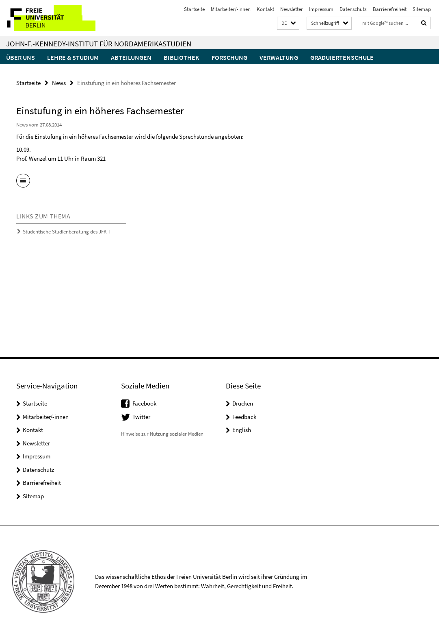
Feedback (244, 417)
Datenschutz (353, 9)
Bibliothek (181, 57)
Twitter (141, 417)
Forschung (229, 57)
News (59, 83)
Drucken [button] (242, 403)
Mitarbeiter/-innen (231, 9)
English (241, 430)
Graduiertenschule (342, 57)
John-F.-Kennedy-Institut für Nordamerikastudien (98, 43)
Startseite (194, 9)
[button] (288, 23)
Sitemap (422, 9)
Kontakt (265, 9)
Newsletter (291, 9)
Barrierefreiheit (390, 9)
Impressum (321, 9)
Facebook (144, 403)
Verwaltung (279, 57)
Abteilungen (131, 57)
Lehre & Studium (73, 57)
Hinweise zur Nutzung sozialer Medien (162, 433)
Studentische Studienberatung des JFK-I (66, 231)
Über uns (20, 57)
